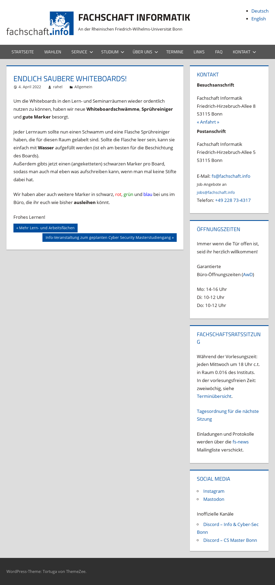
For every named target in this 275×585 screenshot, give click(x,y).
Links (199, 52)
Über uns (145, 52)
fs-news (241, 442)
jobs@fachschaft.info (216, 192)
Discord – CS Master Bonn (230, 540)
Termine (174, 52)
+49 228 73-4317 (233, 200)
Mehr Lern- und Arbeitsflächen (47, 228)
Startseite (23, 52)
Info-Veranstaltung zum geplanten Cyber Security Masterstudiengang (108, 238)
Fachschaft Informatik (134, 17)
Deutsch (260, 11)
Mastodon (213, 499)
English (258, 19)
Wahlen (52, 52)
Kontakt (244, 52)
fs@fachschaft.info (231, 176)
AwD (248, 274)
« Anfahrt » (208, 122)
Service (82, 52)
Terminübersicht (214, 396)
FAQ (219, 52)
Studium (112, 52)
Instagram (214, 491)
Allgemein (83, 86)
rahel (58, 86)
